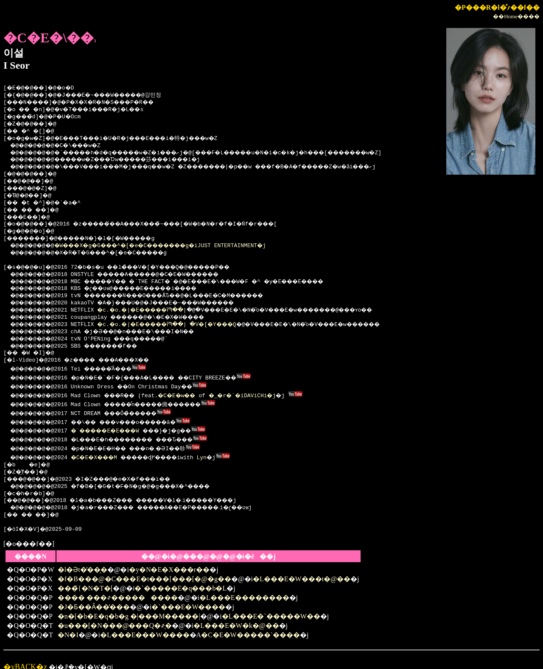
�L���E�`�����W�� (271, 606)
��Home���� (516, 16)
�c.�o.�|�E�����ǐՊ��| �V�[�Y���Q (183, 325)
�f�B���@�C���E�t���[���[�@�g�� (144, 569)
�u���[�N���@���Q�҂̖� (115, 616)
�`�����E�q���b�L (180, 579)
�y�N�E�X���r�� (169, 560)
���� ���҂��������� (118, 588)
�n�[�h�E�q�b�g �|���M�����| (129, 606)
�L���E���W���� (145, 625)
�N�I (68, 625)
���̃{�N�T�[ (85, 579)
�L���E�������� (244, 588)
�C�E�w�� (190, 392)
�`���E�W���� (188, 597)
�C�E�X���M (102, 448)
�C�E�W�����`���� (250, 625)
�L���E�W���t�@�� (301, 569)
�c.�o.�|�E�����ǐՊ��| (154, 310)
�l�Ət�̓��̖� (82, 560)
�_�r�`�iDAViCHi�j (261, 392)
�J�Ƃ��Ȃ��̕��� (94, 597)
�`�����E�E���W (116, 424)
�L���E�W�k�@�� (236, 616)
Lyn (223, 448)
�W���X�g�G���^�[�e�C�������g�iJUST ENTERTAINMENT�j (177, 246)
